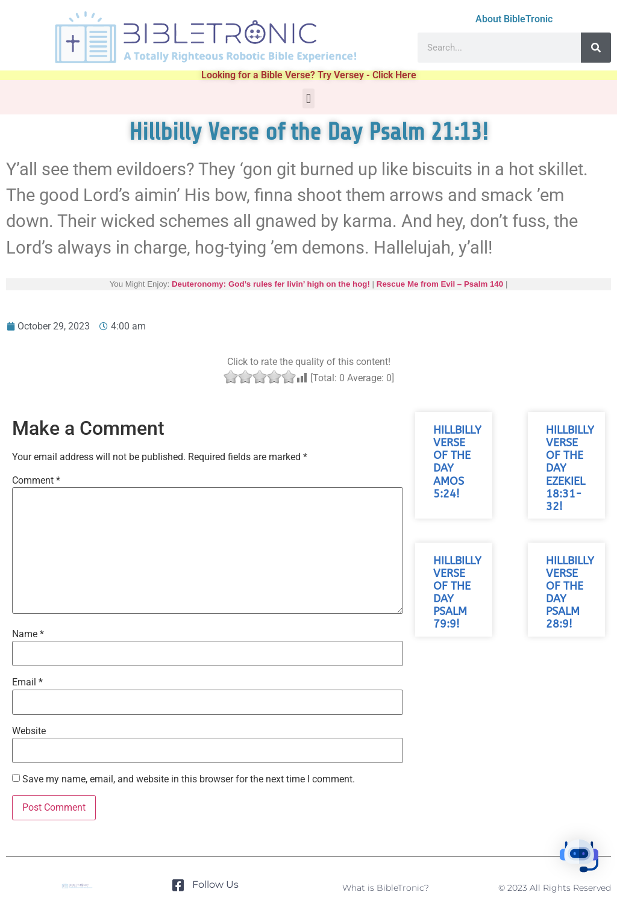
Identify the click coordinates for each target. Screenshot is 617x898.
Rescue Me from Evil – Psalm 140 (440, 283)
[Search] (596, 48)
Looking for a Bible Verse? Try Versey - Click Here (308, 75)
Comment (36, 480)
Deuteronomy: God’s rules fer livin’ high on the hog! (271, 283)
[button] (308, 98)
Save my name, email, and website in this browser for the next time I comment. (188, 779)
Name (28, 634)
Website (29, 731)
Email (27, 682)
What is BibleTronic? (385, 887)
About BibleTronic (514, 19)
